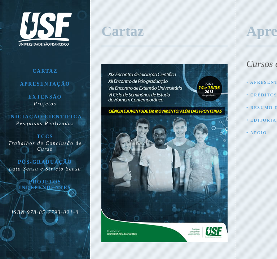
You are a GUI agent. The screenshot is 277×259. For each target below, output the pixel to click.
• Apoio (256, 132)
